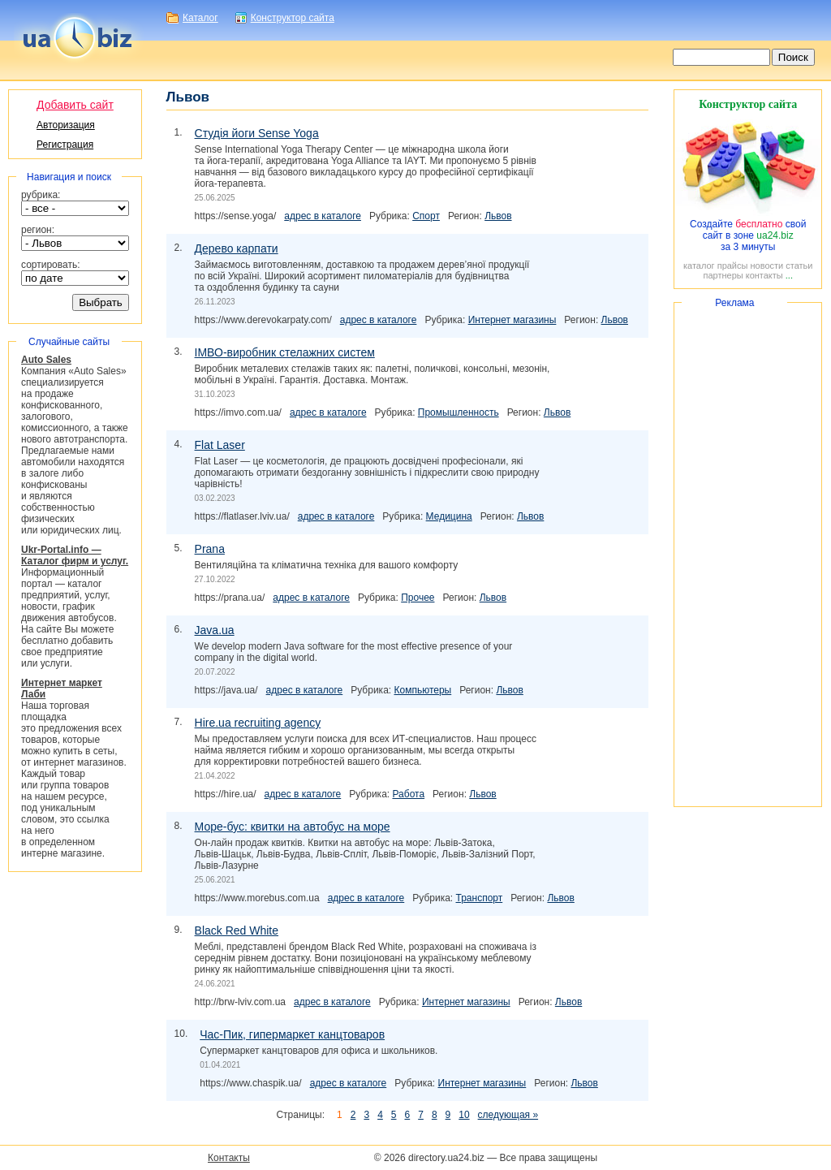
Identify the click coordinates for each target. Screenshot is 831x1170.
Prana (210, 548)
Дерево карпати (236, 248)
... (789, 275)
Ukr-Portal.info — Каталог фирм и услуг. (74, 555)
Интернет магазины (512, 320)
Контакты (229, 1158)
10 (464, 1114)
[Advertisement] (747, 554)
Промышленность (458, 412)
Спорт (426, 216)
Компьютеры (422, 690)
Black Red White (236, 930)
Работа (408, 794)
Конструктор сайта (292, 18)
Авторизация (66, 125)
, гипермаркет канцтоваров (292, 1034)
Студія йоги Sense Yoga (257, 133)
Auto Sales (46, 359)
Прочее (417, 597)
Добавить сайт (75, 104)
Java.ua (215, 630)
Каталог (200, 18)
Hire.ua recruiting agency (258, 722)
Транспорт (479, 898)
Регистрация (65, 144)
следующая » (508, 1114)
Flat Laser (220, 444)
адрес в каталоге (322, 216)
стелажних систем (285, 352)
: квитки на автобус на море (292, 826)
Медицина (449, 516)
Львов (497, 216)
